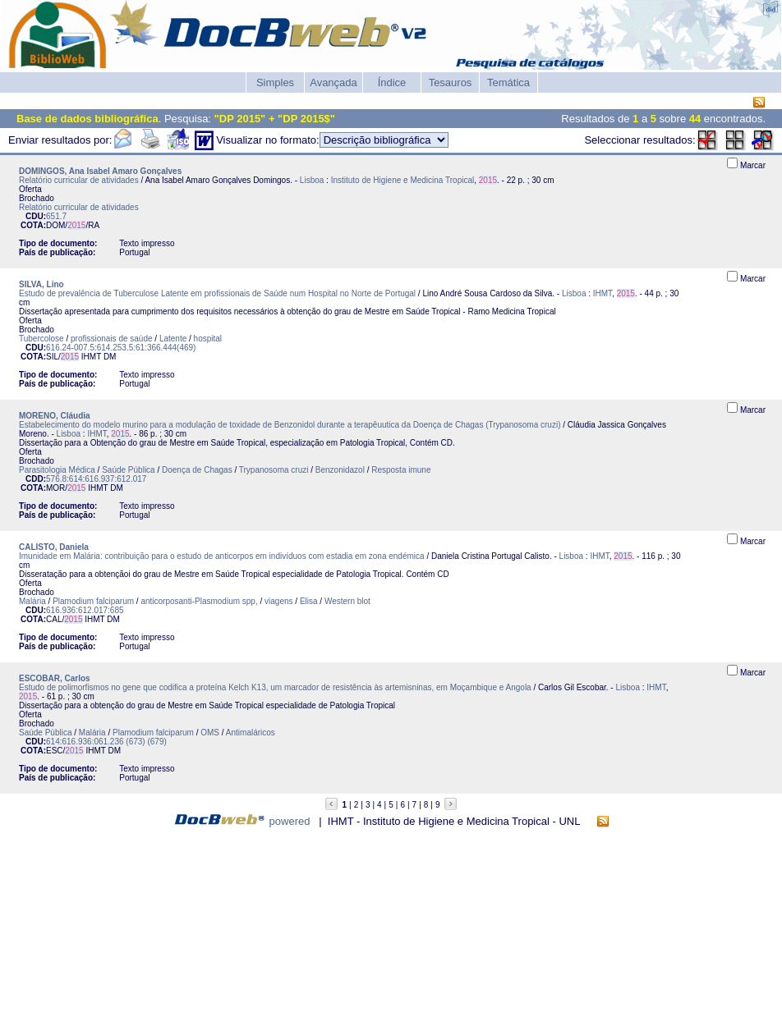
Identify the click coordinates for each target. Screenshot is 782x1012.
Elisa (309, 601)
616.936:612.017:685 (85, 610)
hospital (208, 338)
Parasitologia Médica (57, 469)
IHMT (602, 293)
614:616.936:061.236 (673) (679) (106, 741)
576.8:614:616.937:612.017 (96, 478)
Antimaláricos (250, 732)
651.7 (56, 216)
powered (289, 821)
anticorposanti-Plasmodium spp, (200, 601)
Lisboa (312, 180)
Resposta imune (400, 469)
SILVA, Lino (41, 284)
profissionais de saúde (112, 338)
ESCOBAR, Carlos (54, 678)
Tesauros (450, 82)
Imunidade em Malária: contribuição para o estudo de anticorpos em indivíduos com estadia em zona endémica (222, 556)
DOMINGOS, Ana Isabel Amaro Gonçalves (100, 171)
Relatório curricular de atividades (79, 180)
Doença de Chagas (197, 469)
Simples (275, 82)
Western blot (347, 601)
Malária (32, 601)
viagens (278, 601)
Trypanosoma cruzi (274, 469)
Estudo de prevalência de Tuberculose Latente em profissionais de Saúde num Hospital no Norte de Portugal (217, 293)
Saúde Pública (128, 469)
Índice (392, 82)
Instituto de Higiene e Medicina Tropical (403, 180)
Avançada (333, 82)
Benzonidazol (340, 469)
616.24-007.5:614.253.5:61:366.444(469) (121, 347)
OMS (209, 732)
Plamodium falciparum (93, 601)
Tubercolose (41, 338)
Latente (172, 338)
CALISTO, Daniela (54, 547)
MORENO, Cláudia (54, 415)
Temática (508, 82)
